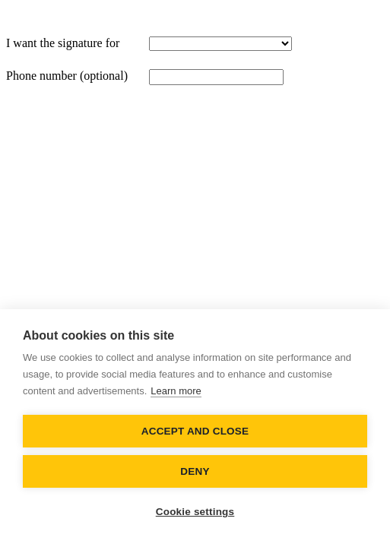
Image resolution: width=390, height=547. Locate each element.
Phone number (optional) (67, 75)
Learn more (176, 391)
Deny (194, 471)
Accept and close (195, 431)
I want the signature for (62, 42)
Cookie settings (195, 511)
